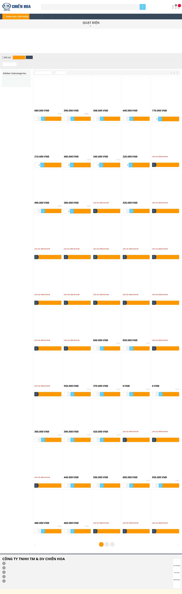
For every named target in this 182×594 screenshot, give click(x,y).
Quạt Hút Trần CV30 (159, 383)
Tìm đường (177, 563)
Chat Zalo (177, 570)
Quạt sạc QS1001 (158, 520)
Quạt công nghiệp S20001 (102, 291)
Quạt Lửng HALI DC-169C (161, 474)
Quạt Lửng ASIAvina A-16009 (103, 474)
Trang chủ (85, 26)
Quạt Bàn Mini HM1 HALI (132, 200)
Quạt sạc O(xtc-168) (100, 520)
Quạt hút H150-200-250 (161, 337)
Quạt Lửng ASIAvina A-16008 (74, 474)
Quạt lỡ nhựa (157, 428)
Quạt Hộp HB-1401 (100, 337)
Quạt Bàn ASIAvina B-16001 (133, 107)
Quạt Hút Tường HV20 (72, 428)
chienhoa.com (70, 592)
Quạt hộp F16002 (70, 337)
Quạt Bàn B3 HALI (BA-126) (103, 153)
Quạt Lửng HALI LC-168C (43, 520)
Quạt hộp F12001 (129, 291)
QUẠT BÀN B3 (39, 153)
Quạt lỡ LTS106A (129, 428)
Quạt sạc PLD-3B (129, 520)
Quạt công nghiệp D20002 (132, 246)
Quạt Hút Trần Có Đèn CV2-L (74, 383)
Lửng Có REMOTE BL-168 (43, 107)
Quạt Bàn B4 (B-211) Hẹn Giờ (44, 200)
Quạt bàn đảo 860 (70, 246)
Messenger (177, 577)
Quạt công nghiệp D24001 (161, 246)
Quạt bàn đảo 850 (40, 246)
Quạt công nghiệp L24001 (73, 291)
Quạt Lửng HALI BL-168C (132, 474)
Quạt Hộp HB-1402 (130, 337)
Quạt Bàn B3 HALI (70, 153)
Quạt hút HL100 (40, 383)
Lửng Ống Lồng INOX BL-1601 (74, 107)
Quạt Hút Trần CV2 (100, 383)
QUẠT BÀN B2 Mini (159, 107)
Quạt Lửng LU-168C (71, 520)
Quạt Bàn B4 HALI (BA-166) (74, 200)
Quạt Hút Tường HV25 (101, 428)
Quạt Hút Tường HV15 (42, 428)
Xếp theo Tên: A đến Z (44, 73)
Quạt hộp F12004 (158, 291)
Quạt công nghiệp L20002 (43, 291)
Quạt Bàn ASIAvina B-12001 (103, 107)
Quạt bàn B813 (98, 200)
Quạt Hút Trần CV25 (130, 383)
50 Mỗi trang (62, 73)
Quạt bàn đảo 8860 (100, 246)
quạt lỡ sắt (38, 474)
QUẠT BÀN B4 (157, 153)
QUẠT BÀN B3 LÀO (130, 153)
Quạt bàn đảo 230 (158, 200)
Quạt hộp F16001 (40, 337)
